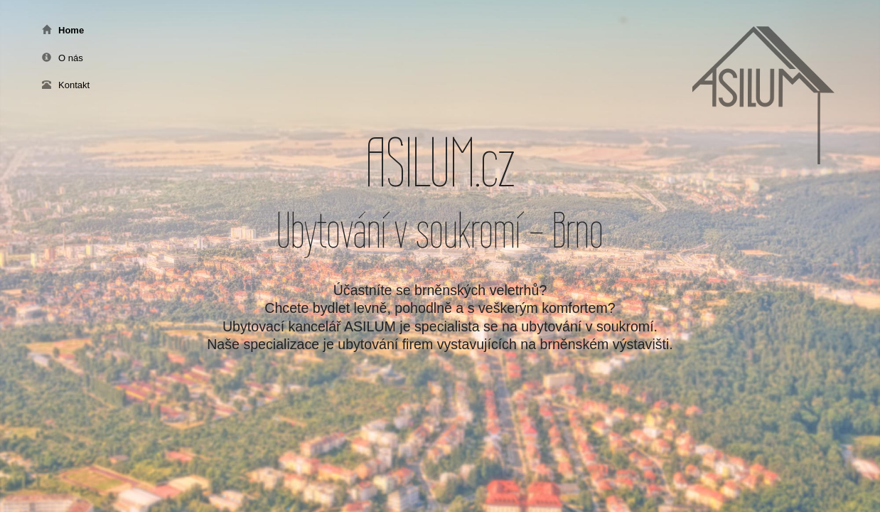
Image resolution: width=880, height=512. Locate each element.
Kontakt (66, 85)
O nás (62, 58)
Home (63, 30)
